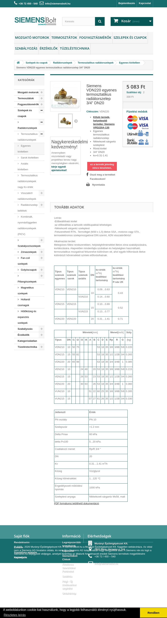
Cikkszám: (92, 111)
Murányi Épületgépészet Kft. (46, 601)
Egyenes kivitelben (24, 148)
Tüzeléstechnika (74, 48)
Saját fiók (22, 536)
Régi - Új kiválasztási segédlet (69, 585)
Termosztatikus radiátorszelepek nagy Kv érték (28, 181)
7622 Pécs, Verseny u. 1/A (109, 549)
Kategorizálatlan (27, 340)
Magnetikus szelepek (26, 290)
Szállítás (67, 576)
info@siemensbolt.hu (57, 3)
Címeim (18, 547)
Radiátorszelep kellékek (28, 207)
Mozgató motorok (32, 37)
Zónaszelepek (28, 251)
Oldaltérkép (69, 593)
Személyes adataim (25, 552)
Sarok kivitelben (29, 157)
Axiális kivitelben (23, 166)
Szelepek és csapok (130, 37)
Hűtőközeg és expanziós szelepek (27, 317)
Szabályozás (26, 48)
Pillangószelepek (27, 281)
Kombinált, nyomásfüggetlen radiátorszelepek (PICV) (27, 225)
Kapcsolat (145, 3)
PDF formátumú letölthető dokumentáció (76, 503)
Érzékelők (49, 48)
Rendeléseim (22, 542)
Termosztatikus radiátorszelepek (28, 137)
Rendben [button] (153, 612)
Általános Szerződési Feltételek (68, 568)
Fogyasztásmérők (95, 37)
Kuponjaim (20, 557)
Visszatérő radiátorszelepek (27, 196)
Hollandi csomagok (24, 302)
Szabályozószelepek (29, 245)
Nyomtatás (98, 184)
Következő (76, 121)
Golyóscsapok (28, 269)
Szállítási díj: (134, 92)
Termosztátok (64, 37)
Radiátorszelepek (27, 128)
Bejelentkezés (126, 3)
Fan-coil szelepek (24, 260)
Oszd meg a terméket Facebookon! (102, 176)
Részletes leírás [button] (15, 615)
